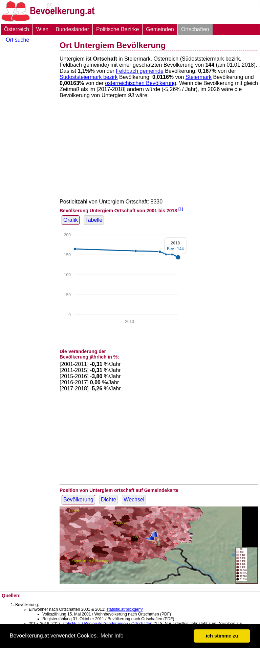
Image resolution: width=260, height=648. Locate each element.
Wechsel (134, 499)
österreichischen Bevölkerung (140, 83)
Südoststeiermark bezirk (89, 77)
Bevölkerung (78, 499)
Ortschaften (195, 29)
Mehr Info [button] (112, 636)
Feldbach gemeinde (140, 71)
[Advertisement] (27, 147)
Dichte (108, 499)
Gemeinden (160, 29)
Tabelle (94, 220)
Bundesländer (72, 29)
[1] (180, 209)
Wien (42, 29)
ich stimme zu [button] (222, 636)
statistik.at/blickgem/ (124, 609)
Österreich (16, 29)
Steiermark (199, 77)
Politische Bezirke (117, 29)
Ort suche (17, 40)
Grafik (70, 220)
